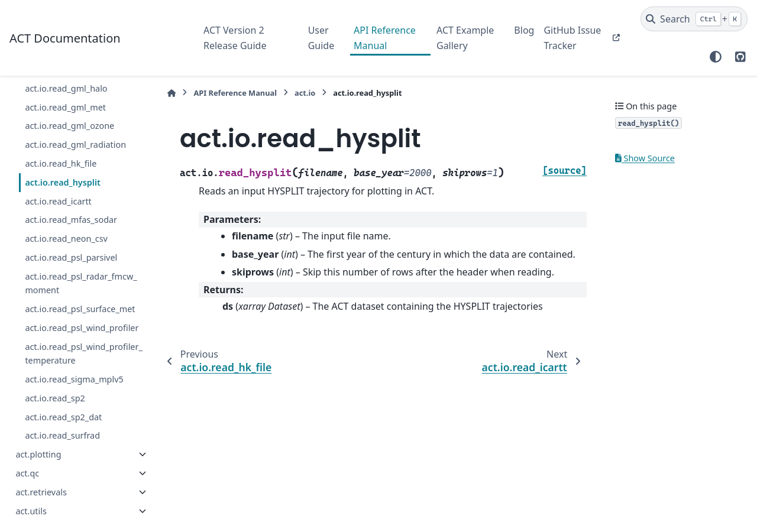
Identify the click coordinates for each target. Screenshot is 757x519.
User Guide (321, 38)
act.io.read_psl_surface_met (80, 308)
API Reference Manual (385, 38)
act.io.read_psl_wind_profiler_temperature (83, 353)
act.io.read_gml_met (65, 107)
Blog (524, 30)
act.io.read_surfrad (62, 435)
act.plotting (38, 454)
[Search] (694, 19)
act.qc (27, 473)
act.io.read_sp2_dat (63, 417)
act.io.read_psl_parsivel (71, 257)
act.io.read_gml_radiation (75, 144)
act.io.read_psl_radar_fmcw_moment (81, 283)
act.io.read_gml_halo (66, 88)
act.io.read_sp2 (55, 398)
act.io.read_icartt (58, 201)
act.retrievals (40, 492)
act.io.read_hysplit (62, 182)
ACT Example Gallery (465, 38)
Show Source (645, 158)
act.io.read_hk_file (60, 163)
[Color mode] (716, 57)
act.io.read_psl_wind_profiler (81, 327)
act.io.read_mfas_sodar (71, 219)
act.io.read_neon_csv (66, 238)
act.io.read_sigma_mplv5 (74, 379)
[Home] (171, 93)
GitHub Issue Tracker (572, 38)
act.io (305, 92)
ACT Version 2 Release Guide (234, 38)
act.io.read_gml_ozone (69, 125)
